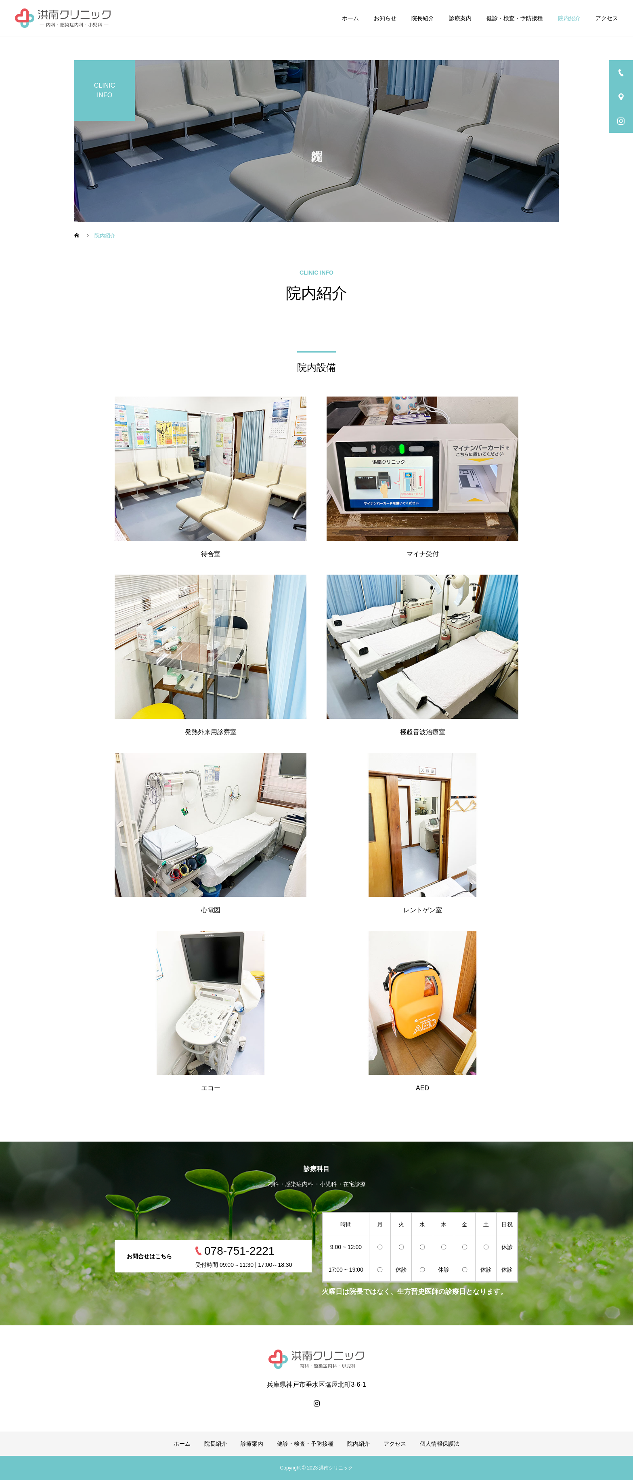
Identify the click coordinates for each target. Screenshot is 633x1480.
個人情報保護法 (439, 1443)
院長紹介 (422, 18)
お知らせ (385, 18)
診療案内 (460, 18)
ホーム (350, 18)
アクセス (606, 18)
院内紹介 (569, 18)
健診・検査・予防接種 (514, 18)
